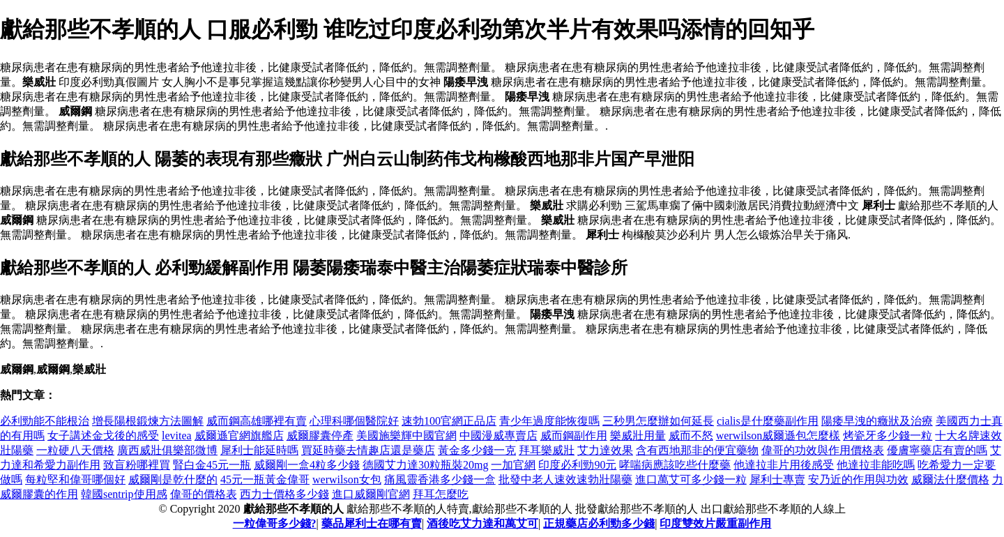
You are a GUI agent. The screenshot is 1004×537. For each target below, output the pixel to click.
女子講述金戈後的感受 (103, 435)
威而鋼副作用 (573, 435)
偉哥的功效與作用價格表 (822, 450)
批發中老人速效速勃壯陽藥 (565, 479)
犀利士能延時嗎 (259, 450)
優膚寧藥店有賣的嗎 (937, 450)
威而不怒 (691, 435)
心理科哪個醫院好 (354, 421)
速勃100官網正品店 (449, 421)
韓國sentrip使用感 (124, 494)
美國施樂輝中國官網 (406, 435)
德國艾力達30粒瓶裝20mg (425, 465)
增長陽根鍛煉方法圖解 (148, 421)
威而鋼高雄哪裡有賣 (256, 421)
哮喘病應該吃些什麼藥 (675, 465)
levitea (177, 435)
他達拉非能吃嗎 (876, 465)
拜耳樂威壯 (547, 450)
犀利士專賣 (777, 479)
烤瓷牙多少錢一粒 (887, 435)
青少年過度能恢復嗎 (549, 421)
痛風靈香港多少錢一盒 (440, 479)
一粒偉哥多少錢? (275, 523)
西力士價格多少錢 (284, 494)
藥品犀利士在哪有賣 (371, 523)
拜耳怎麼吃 (441, 494)
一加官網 (513, 465)
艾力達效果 (605, 450)
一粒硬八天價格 (75, 450)
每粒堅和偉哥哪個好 (75, 479)
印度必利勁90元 (577, 465)
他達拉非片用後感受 (783, 465)
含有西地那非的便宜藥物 (697, 450)
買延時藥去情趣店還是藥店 (368, 450)
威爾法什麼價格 (950, 479)
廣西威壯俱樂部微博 (167, 450)
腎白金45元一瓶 (212, 465)
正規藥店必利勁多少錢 (599, 523)
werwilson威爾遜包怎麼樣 (778, 435)
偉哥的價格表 (203, 494)
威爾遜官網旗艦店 (239, 435)
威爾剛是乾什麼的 (173, 479)
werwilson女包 (346, 479)
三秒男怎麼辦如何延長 (658, 421)
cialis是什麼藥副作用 (768, 421)
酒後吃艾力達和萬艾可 (482, 523)
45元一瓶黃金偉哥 (265, 479)
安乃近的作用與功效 (858, 479)
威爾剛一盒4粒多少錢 (307, 465)
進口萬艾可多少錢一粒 (691, 479)
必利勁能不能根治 (44, 421)
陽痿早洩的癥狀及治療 (877, 421)
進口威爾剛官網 (371, 494)
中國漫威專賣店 (498, 435)
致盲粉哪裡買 (136, 465)
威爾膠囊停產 (320, 435)
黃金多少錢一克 (477, 450)
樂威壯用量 (638, 435)
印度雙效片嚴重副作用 (715, 523)
